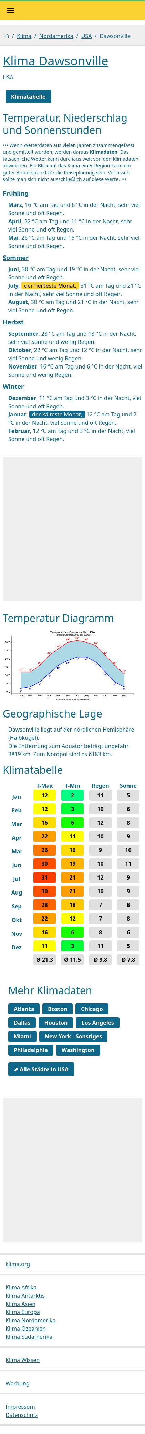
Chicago (92, 1009)
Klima (24, 36)
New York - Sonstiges (73, 1036)
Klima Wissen (23, 1360)
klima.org (18, 1264)
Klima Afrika (21, 1287)
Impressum (20, 1406)
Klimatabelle (28, 96)
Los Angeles (97, 1022)
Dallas (22, 1022)
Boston (57, 1009)
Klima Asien (20, 1304)
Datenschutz (22, 1415)
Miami (22, 1036)
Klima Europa (23, 1312)
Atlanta (24, 1009)
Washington (78, 1050)
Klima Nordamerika (30, 1320)
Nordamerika (56, 36)
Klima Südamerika (29, 1337)
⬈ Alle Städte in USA (41, 1069)
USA (86, 36)
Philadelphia (31, 1050)
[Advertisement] (72, 529)
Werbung (18, 1383)
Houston (56, 1022)
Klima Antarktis (25, 1295)
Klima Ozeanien (26, 1328)
